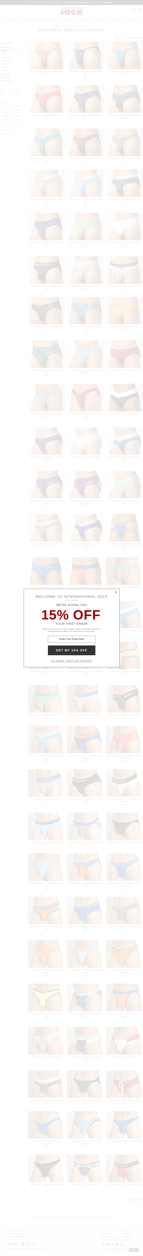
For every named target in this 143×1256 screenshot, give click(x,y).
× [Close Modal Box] (116, 592)
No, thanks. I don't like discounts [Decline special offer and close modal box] (71, 661)
